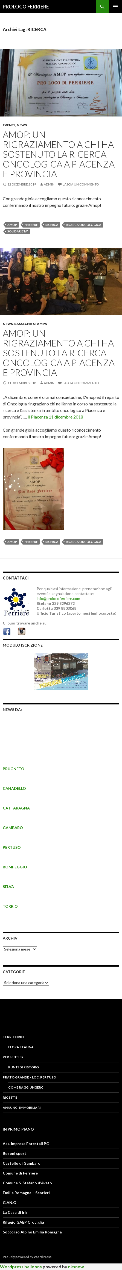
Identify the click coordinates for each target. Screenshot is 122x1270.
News (22, 125)
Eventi (9, 125)
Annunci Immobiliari (22, 1107)
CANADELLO (14, 788)
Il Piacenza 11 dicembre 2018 (55, 416)
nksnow (76, 1266)
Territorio (13, 1037)
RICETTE (10, 1097)
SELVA (8, 886)
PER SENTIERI (14, 1057)
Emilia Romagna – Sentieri (26, 1192)
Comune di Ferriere (20, 1173)
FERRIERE (31, 224)
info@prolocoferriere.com (58, 598)
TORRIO (10, 906)
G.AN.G (9, 1202)
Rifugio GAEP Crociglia (23, 1222)
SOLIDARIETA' (17, 231)
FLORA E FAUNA (21, 1047)
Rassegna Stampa (30, 324)
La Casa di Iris (15, 1212)
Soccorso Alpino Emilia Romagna (32, 1232)
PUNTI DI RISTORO (23, 1067)
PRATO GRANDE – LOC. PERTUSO (29, 1077)
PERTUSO (12, 847)
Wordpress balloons (21, 1266)
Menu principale (115, 6)
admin (49, 184)
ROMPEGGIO (15, 867)
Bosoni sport (14, 1153)
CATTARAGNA (16, 808)
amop (12, 224)
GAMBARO (13, 827)
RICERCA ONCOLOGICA (83, 224)
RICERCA (51, 224)
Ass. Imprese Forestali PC (26, 1143)
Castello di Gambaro (21, 1163)
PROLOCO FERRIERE (26, 7)
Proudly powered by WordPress (27, 1257)
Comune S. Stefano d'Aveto (27, 1183)
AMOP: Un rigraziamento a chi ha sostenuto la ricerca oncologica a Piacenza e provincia (59, 154)
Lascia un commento (81, 184)
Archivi (11, 938)
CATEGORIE (14, 971)
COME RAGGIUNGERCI (26, 1087)
